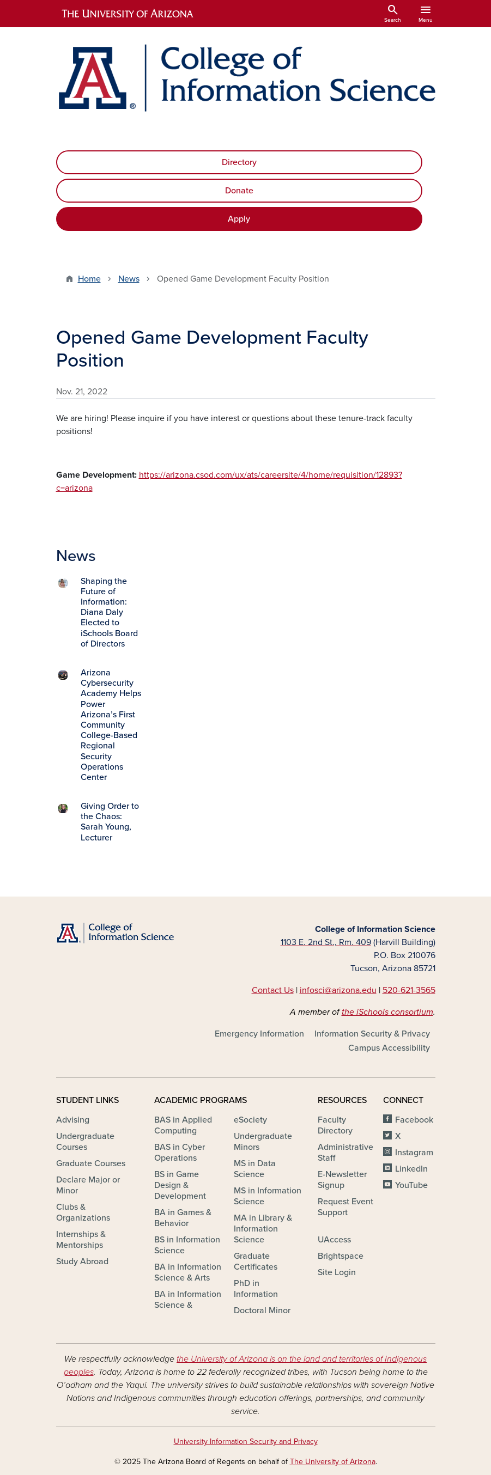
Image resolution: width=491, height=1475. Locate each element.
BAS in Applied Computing (183, 1125)
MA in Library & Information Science (263, 1228)
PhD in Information (256, 1289)
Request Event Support (345, 1207)
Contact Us (273, 990)
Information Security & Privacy (372, 1033)
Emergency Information (259, 1033)
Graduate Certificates (255, 1261)
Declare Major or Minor (88, 1185)
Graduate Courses (90, 1163)
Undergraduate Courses (85, 1142)
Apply (239, 219)
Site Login (337, 1272)
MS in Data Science (255, 1169)
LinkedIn (411, 1168)
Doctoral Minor (262, 1310)
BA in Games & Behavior (182, 1218)
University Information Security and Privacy (246, 1441)
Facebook (414, 1119)
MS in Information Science (267, 1196)
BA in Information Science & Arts (187, 1272)
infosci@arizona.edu (338, 990)
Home (89, 278)
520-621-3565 (409, 990)
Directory (239, 162)
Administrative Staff (345, 1152)
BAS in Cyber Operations (179, 1152)
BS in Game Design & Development (180, 1185)
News (129, 278)
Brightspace (340, 1256)
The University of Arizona (332, 1461)
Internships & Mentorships (81, 1240)
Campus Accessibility (389, 1048)
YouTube (411, 1185)
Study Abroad (82, 1261)
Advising (72, 1119)
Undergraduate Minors (263, 1142)
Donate (239, 190)
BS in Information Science (187, 1245)
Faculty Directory (335, 1125)
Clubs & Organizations (83, 1212)
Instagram (414, 1152)
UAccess (334, 1239)
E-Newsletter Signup (342, 1180)
